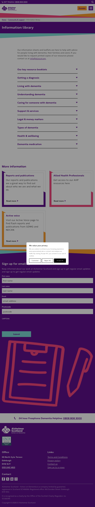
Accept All (60, 260)
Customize (35, 260)
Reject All (47, 260)
